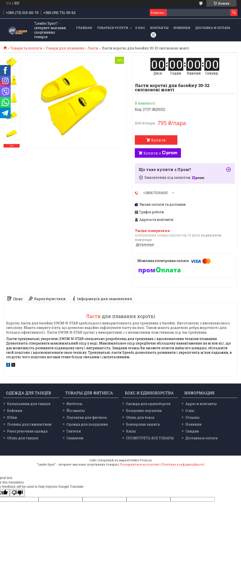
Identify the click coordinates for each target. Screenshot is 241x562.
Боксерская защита (143, 424)
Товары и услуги (112, 28)
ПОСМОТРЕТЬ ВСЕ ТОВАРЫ (150, 438)
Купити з (160, 153)
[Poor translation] (17, 493)
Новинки (181, 28)
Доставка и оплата (212, 28)
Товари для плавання (65, 48)
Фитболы (74, 403)
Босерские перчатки (144, 410)
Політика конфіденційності (183, 464)
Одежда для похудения (87, 424)
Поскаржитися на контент (140, 464)
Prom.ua (146, 460)
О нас (140, 28)
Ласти (93, 48)
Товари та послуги (26, 48)
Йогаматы (75, 410)
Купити (158, 140)
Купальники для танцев (28, 403)
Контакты (159, 28)
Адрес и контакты (201, 403)
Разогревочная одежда (27, 431)
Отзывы (192, 417)
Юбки (12, 417)
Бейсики (14, 410)
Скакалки (74, 438)
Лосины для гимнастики (29, 424)
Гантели (73, 431)
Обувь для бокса (140, 417)
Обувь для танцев (22, 438)
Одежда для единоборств (148, 403)
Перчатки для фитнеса (86, 417)
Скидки (192, 431)
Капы (131, 431)
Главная (84, 28)
